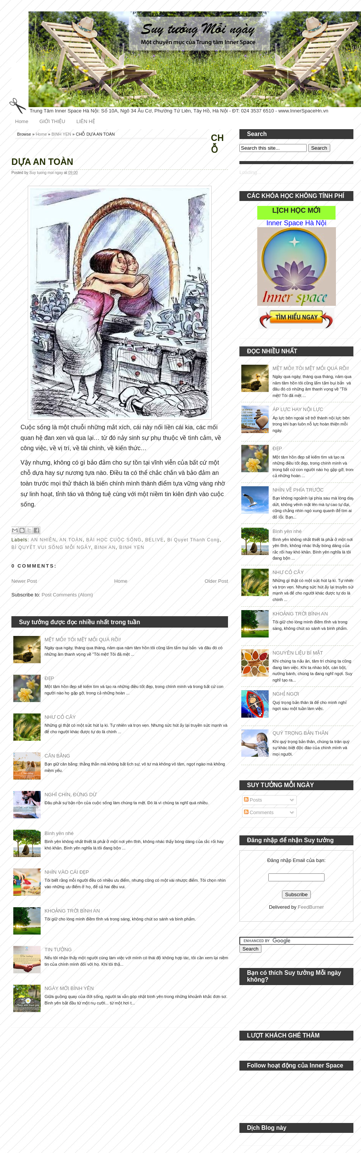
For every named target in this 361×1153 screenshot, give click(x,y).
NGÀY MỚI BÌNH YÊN (68, 988)
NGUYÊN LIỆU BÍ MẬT (297, 653)
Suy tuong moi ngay (46, 173)
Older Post (216, 581)
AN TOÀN (70, 539)
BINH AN (105, 547)
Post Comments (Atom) (67, 595)
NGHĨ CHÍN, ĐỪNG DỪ (70, 794)
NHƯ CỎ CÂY (60, 717)
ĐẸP (49, 678)
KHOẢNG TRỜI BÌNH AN (72, 911)
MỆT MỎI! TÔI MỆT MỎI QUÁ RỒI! (82, 639)
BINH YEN (61, 134)
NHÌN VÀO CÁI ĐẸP (66, 872)
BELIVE (154, 539)
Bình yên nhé (59, 833)
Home (21, 121)
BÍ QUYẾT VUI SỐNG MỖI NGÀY (51, 547)
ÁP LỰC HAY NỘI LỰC (297, 409)
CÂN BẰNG (57, 756)
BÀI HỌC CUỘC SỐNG (114, 539)
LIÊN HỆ (85, 121)
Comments (259, 812)
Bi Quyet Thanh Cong (193, 539)
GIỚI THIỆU (52, 121)
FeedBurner (311, 907)
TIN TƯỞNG (58, 949)
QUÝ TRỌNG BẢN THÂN (300, 733)
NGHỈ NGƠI (285, 694)
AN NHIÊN (43, 539)
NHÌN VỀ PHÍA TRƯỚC (297, 490)
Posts (253, 800)
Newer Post (24, 581)
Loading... (250, 172)
